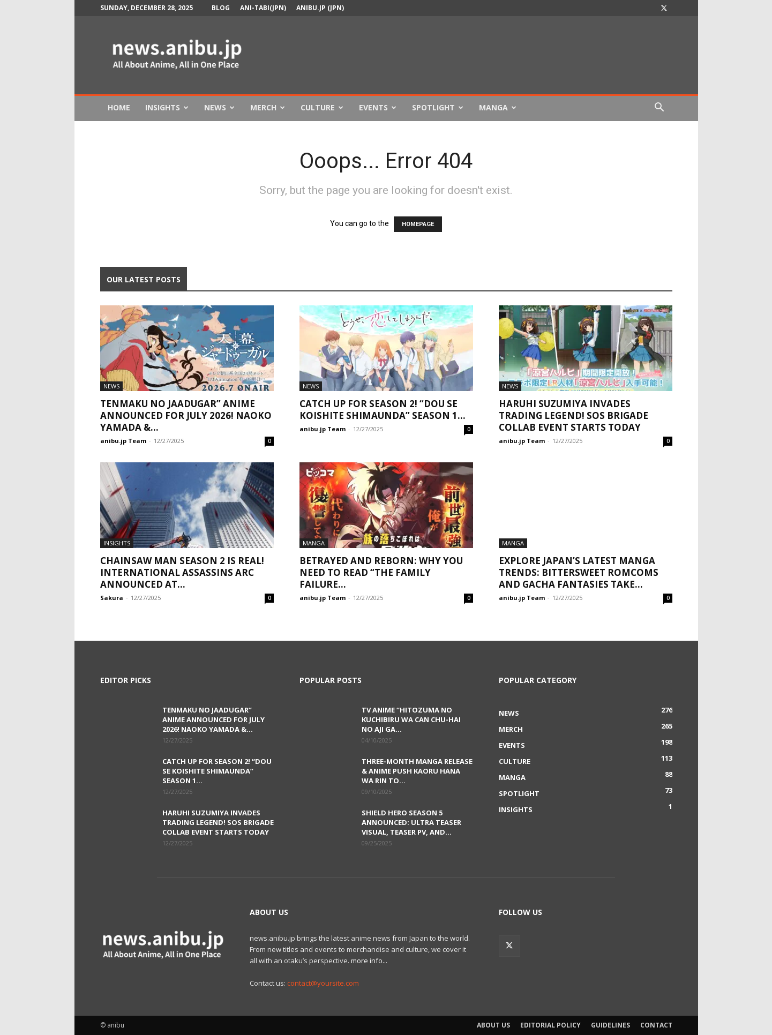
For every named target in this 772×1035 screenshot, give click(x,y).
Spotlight (437, 107)
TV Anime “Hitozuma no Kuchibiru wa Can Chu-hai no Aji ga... (411, 719)
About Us (493, 1025)
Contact (656, 1025)
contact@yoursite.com (323, 983)
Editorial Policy (550, 1025)
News (219, 107)
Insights (167, 107)
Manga (497, 107)
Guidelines (610, 1025)
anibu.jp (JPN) (320, 7)
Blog (221, 7)
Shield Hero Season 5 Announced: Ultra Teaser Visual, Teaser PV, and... (411, 822)
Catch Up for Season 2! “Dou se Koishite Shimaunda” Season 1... (382, 410)
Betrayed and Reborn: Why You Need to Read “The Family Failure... (381, 572)
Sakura (111, 598)
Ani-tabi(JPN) (263, 7)
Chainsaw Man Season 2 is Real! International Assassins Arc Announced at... (182, 572)
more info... (369, 960)
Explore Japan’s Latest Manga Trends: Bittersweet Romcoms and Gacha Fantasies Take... (578, 572)
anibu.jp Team (123, 441)
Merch (267, 107)
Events (377, 107)
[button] (659, 108)
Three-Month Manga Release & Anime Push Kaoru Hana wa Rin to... (417, 770)
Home (119, 107)
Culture (322, 107)
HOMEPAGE (418, 224)
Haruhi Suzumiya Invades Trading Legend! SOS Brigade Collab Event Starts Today (573, 415)
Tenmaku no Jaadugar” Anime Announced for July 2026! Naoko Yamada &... (186, 415)
